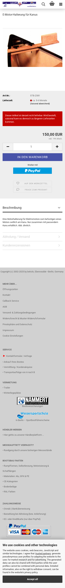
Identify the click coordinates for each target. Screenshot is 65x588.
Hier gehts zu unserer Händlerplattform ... (24, 435)
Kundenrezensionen (16, 245)
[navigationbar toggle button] (60, 4)
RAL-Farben (9, 491)
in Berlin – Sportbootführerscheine (32, 420)
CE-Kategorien (11, 481)
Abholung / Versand (16, 236)
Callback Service (11, 301)
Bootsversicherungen (32, 406)
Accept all (32, 579)
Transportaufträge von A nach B (19, 372)
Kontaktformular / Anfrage (19, 356)
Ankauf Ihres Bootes (14, 362)
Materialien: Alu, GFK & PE (16, 476)
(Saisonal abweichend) (40, 104)
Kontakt (6, 295)
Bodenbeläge (10, 486)
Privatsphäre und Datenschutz (17, 324)
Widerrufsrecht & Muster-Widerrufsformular (24, 318)
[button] (8, 147)
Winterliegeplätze (12, 393)
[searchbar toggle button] (43, 4)
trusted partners (43, 553)
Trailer (7, 387)
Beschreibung (12, 207)
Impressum (8, 330)
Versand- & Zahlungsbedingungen (19, 312)
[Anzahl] (32, 147)
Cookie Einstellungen (13, 335)
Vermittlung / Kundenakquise (18, 367)
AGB (5, 306)
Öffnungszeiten (10, 289)
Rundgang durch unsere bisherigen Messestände (28, 450)
